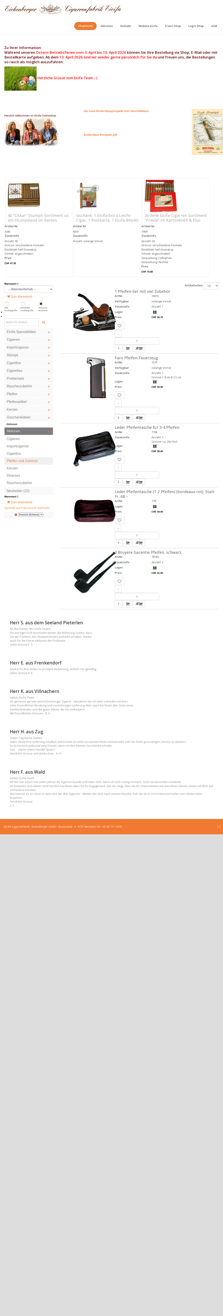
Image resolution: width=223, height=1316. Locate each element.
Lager (119, 312)
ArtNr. (119, 296)
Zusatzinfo (12, 236)
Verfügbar (122, 301)
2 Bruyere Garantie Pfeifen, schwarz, (148, 552)
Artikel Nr (11, 226)
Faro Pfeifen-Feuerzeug (136, 357)
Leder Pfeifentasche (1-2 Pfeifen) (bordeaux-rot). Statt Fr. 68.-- (165, 494)
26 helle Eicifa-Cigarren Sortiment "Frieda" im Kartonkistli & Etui (176, 218)
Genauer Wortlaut (43, 309)
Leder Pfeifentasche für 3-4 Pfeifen (147, 427)
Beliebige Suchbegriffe (26, 309)
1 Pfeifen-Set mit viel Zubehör (142, 291)
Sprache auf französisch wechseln (27, 508)
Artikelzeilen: (194, 285)
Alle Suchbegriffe (10, 309)
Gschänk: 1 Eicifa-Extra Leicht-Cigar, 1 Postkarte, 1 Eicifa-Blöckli (107, 218)
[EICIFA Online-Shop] (63, 9)
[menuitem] (85, 26)
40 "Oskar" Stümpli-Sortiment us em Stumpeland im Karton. (38, 218)
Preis (8, 258)
